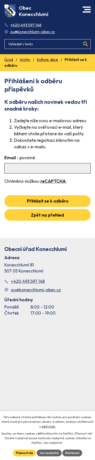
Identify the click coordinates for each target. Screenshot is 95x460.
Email (19, 157)
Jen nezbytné (49, 453)
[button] (87, 10)
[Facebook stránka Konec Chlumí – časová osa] (47, 371)
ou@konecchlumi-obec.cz (32, 31)
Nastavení (72, 453)
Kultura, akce (47, 59)
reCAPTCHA (53, 181)
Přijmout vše (24, 453)
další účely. (49, 426)
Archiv (25, 59)
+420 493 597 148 (25, 25)
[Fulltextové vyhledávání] (47, 44)
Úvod (8, 59)
